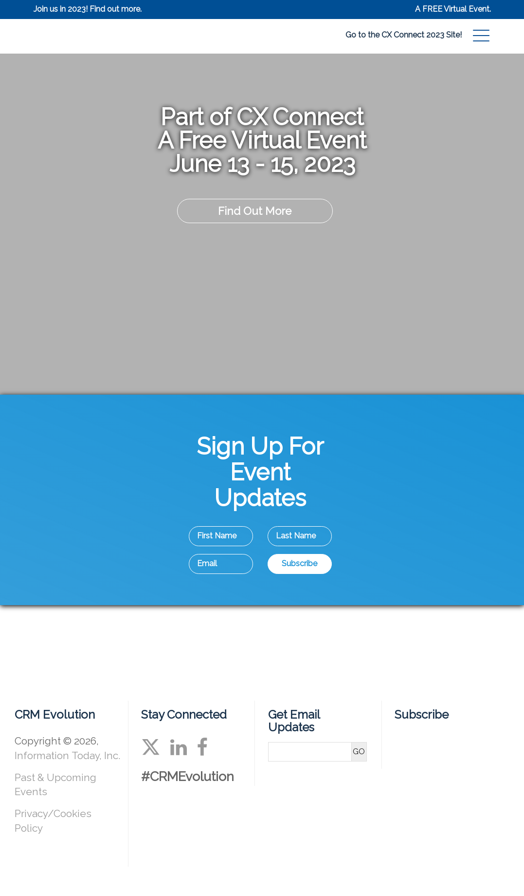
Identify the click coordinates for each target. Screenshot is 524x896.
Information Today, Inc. (67, 755)
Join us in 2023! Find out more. (88, 9)
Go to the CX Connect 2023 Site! (403, 34)
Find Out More (254, 211)
